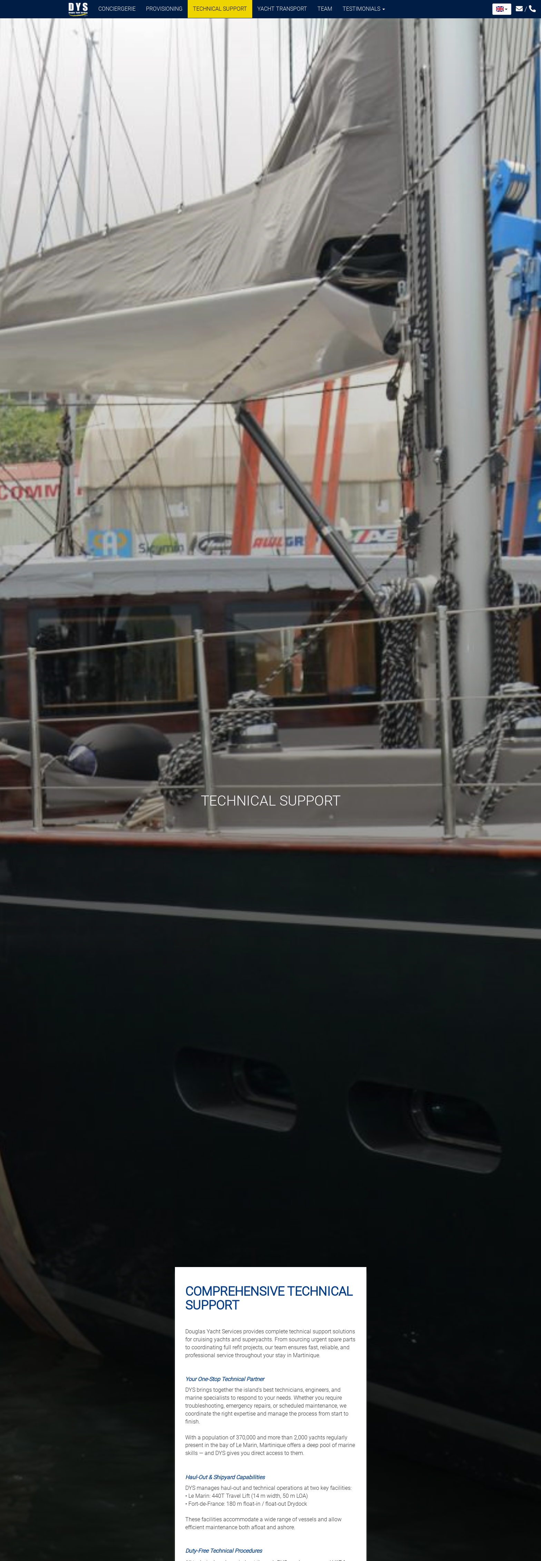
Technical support (220, 9)
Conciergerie (117, 9)
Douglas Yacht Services (78, 10)
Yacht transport (282, 9)
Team (324, 9)
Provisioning (164, 9)
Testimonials (364, 9)
